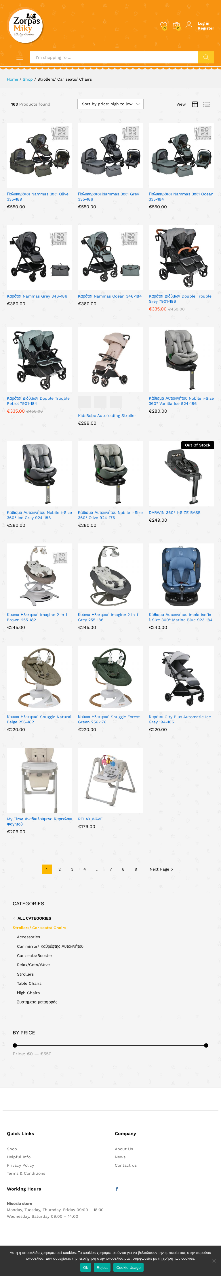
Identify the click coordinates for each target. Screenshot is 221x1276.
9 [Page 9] (136, 869)
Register (206, 28)
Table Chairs (29, 983)
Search (206, 57)
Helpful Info (19, 1157)
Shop (12, 1149)
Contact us (126, 1165)
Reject (102, 1267)
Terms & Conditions (26, 1173)
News (120, 1157)
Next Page (162, 869)
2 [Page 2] (59, 869)
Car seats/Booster (34, 955)
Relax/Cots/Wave (33, 964)
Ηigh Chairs (28, 992)
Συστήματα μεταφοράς (37, 1002)
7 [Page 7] (111, 869)
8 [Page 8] (123, 869)
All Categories (34, 918)
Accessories (28, 937)
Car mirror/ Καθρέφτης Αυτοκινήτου (50, 946)
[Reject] (214, 1261)
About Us (124, 1149)
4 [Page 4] (84, 869)
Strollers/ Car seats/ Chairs (39, 927)
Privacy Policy (20, 1165)
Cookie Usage (128, 1267)
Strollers (25, 974)
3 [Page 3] (72, 869)
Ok (85, 1267)
